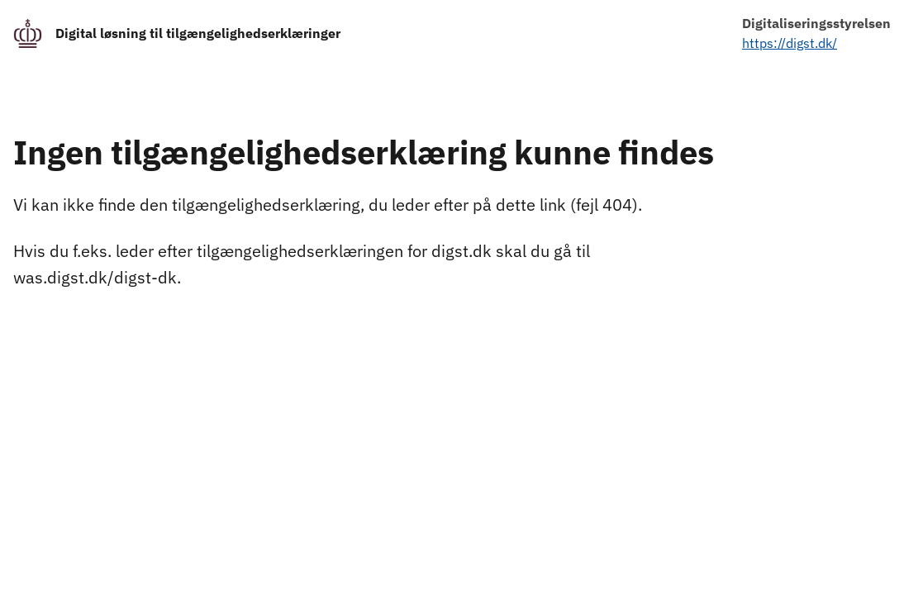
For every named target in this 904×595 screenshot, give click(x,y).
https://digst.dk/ (789, 43)
